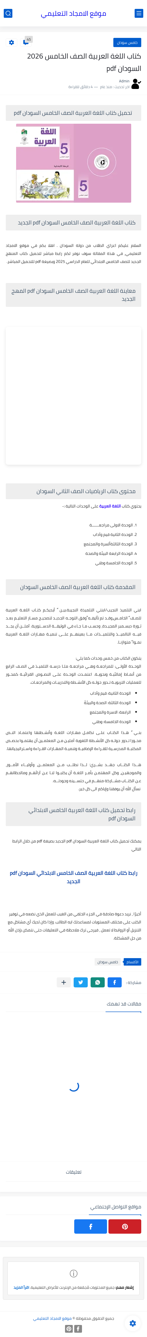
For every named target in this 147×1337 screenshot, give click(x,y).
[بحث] (8, 13)
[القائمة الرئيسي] (139, 13)
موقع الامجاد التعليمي (73, 13)
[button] (115, 982)
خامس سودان (127, 42)
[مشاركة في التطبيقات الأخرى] (64, 982)
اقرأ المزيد (21, 1287)
